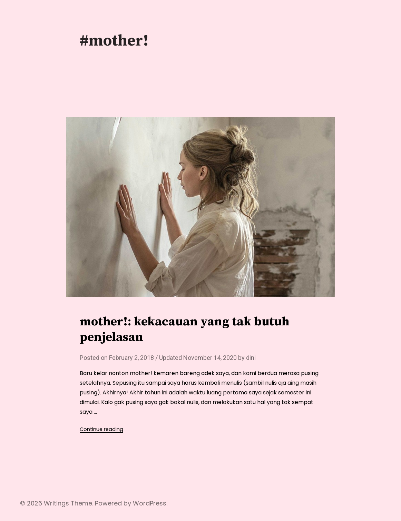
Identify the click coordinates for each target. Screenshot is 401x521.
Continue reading (101, 429)
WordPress (149, 503)
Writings (56, 503)
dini (251, 357)
